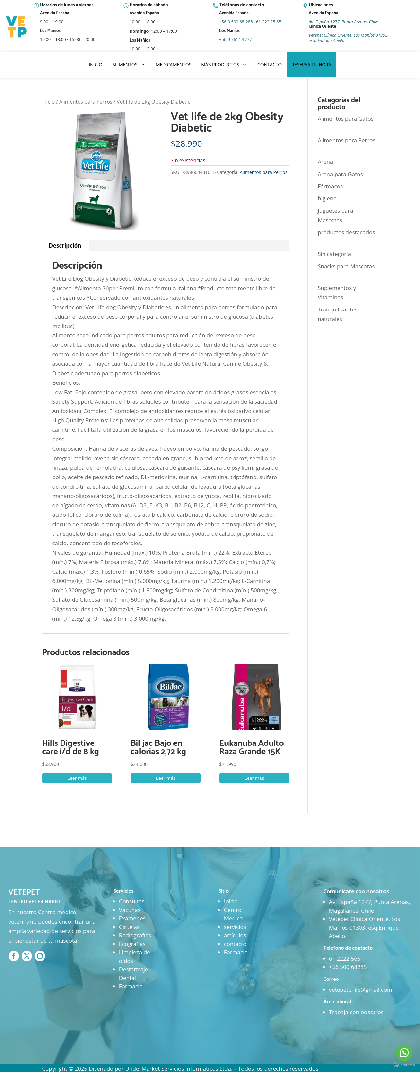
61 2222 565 (344, 958)
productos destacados (346, 232)
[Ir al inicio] (17, 27)
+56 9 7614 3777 (235, 39)
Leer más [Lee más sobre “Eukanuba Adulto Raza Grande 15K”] (254, 778)
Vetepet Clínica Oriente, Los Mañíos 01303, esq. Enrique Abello (349, 37)
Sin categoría (334, 254)
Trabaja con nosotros (356, 1012)
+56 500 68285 (348, 967)
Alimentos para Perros (85, 101)
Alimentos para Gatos (346, 118)
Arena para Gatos (340, 174)
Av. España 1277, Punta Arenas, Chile (343, 22)
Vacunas (130, 909)
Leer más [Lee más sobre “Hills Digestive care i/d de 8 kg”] (77, 778)
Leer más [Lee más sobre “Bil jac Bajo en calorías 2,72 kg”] (166, 778)
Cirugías (129, 926)
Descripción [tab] (65, 245)
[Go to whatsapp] (404, 1053)
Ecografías (132, 943)
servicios (235, 926)
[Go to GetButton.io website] (404, 1065)
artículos (235, 935)
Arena (325, 161)
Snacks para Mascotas (346, 266)
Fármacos (330, 186)
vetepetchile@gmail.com (360, 989)
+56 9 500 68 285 (236, 22)
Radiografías (135, 935)
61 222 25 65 (268, 22)
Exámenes (132, 918)
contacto (235, 943)
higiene (327, 198)
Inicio (48, 101)
